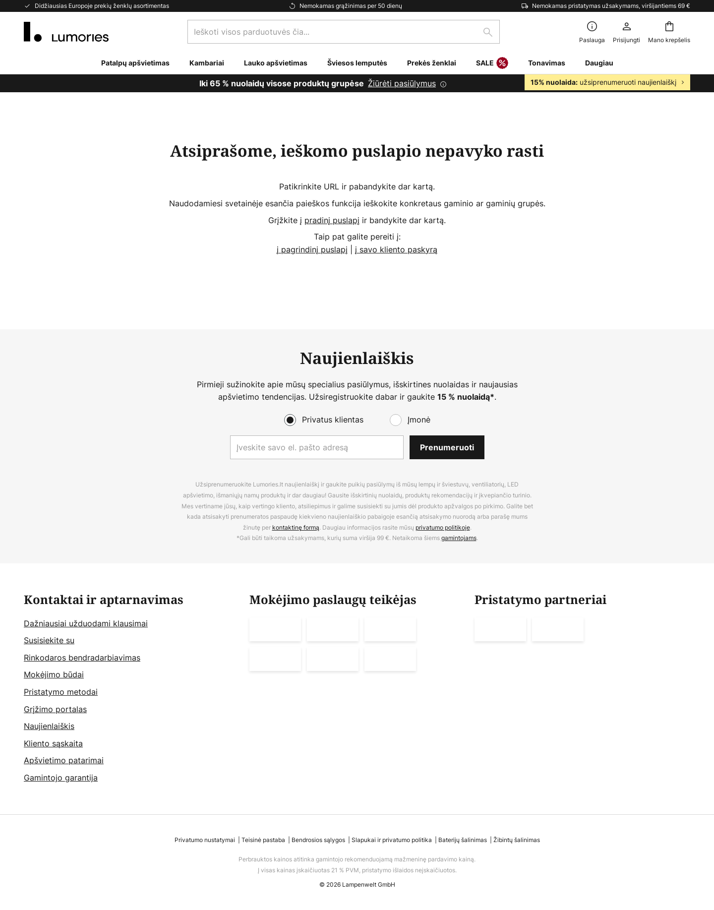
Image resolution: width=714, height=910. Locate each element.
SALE (492, 63)
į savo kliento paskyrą (396, 249)
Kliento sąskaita (53, 743)
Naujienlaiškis (49, 726)
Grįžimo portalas (55, 709)
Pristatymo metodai (61, 691)
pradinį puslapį (331, 220)
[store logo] (66, 32)
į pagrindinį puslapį (312, 249)
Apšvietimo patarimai (64, 760)
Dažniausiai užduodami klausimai (86, 623)
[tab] (131, 689)
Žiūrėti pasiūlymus (402, 83)
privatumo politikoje (443, 527)
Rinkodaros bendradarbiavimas (82, 657)
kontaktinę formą (295, 527)
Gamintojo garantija (61, 777)
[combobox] (343, 31)
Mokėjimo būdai (54, 674)
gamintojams (458, 538)
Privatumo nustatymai (205, 840)
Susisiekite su (49, 640)
